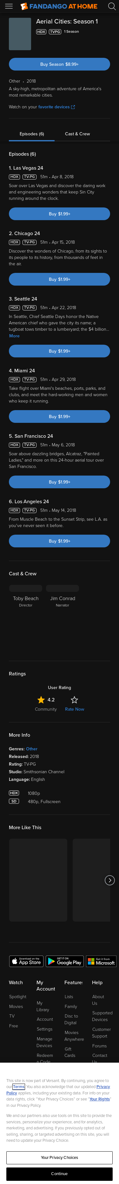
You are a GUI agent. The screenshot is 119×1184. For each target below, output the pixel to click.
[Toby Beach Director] (26, 618)
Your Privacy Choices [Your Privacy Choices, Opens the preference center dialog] (59, 1157)
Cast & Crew (77, 134)
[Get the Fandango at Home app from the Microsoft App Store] (101, 961)
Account (45, 1019)
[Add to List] (106, 32)
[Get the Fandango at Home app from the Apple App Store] (26, 961)
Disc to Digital (71, 1019)
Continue (59, 1173)
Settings (44, 1029)
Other (31, 749)
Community (46, 709)
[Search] (112, 6)
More (14, 336)
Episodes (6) (32, 134)
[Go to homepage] (59, 6)
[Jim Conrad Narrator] (62, 618)
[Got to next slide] (110, 880)
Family (71, 1006)
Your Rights (99, 1099)
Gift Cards (69, 1052)
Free (13, 1026)
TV (12, 1016)
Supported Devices (102, 1016)
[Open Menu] (9, 6)
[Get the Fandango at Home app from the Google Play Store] (64, 961)
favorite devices (56, 107)
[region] (59, 1123)
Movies (16, 1006)
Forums (99, 1046)
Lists (69, 996)
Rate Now (74, 709)
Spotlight (17, 996)
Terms (18, 1086)
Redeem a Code (44, 1059)
